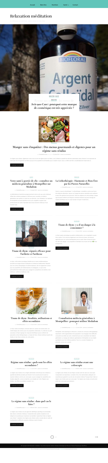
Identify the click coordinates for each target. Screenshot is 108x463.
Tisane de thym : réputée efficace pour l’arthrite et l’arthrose (31, 263)
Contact (75, 5)
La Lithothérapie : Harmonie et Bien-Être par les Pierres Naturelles (77, 192)
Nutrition (55, 5)
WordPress (84, 458)
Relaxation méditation (33, 19)
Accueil (32, 5)
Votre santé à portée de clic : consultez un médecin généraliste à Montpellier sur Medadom (31, 193)
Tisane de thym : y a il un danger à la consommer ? (76, 237)
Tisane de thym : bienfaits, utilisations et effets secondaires (31, 331)
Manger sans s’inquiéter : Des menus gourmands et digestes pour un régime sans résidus (54, 158)
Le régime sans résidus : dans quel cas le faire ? (31, 415)
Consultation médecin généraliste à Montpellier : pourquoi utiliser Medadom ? (77, 332)
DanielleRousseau (43, 163)
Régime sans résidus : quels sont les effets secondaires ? (31, 375)
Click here (62, 462)
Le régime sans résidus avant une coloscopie (76, 375)
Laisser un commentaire (65, 163)
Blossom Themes (71, 458)
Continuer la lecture (17, 174)
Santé (65, 5)
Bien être (43, 5)
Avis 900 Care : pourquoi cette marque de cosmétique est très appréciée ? (54, 114)
